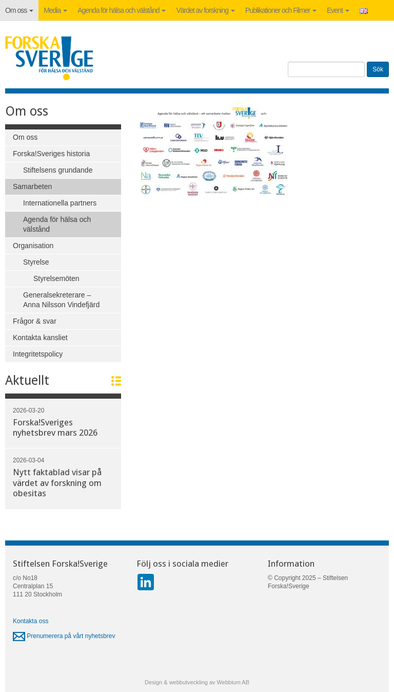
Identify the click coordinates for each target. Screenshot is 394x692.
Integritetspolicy (38, 354)
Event (338, 10)
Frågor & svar (34, 321)
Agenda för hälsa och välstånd (121, 10)
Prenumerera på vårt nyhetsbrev (64, 636)
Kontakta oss (30, 621)
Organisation (33, 245)
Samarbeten (32, 186)
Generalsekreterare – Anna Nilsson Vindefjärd (61, 300)
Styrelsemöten (56, 278)
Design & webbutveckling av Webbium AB (197, 682)
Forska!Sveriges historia (51, 153)
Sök (377, 69)
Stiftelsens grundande (57, 170)
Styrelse (36, 262)
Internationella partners (59, 203)
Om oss (19, 10)
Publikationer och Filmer (281, 10)
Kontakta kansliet (40, 337)
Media (55, 10)
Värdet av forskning (205, 10)
